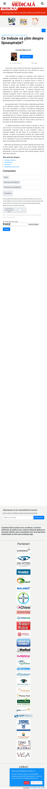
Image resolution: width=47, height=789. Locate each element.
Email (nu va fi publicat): (11, 182)
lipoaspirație (8, 162)
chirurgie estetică (10, 160)
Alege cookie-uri (36, 783)
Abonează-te (39, 517)
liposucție (7, 164)
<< (43, 30)
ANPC (44, 788)
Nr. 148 (15, 35)
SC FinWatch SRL (35, 788)
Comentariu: (8, 193)
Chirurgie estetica (22, 35)
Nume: (6, 177)
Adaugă (6, 229)
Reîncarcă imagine (33, 224)
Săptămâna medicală (7, 35)
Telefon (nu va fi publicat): (12, 187)
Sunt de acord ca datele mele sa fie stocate (15, 210)
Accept (26, 783)
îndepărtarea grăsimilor (11, 167)
